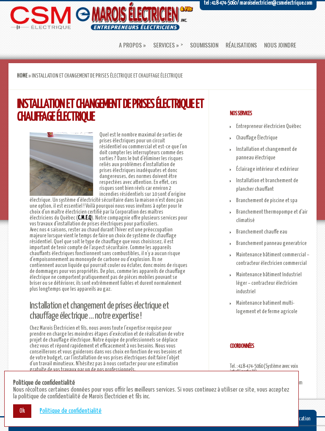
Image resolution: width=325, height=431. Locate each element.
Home (22, 76)
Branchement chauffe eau (261, 232)
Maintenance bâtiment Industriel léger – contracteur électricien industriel (269, 283)
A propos (130, 45)
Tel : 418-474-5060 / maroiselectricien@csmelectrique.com (258, 3)
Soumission (204, 45)
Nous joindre (280, 45)
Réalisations (241, 45)
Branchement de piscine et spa (266, 200)
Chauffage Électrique (257, 138)
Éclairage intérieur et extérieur (267, 169)
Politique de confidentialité (71, 411)
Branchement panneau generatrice (271, 243)
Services (164, 45)
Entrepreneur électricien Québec (268, 126)
